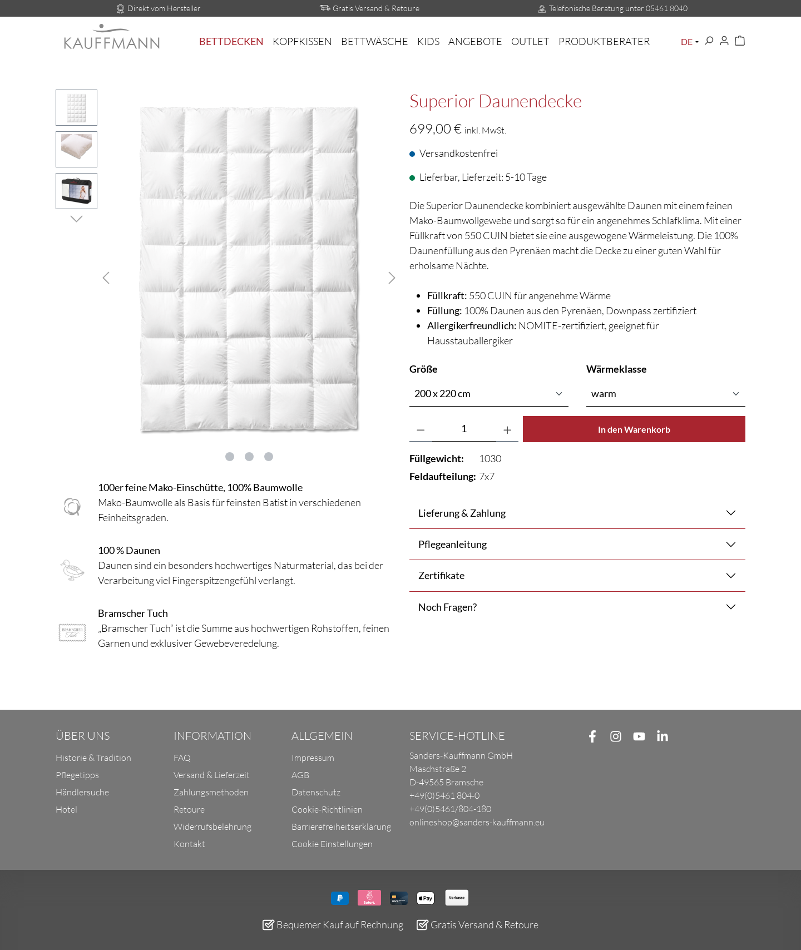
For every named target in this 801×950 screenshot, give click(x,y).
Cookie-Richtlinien (327, 809)
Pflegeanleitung (452, 544)
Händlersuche (82, 792)
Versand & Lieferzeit (212, 774)
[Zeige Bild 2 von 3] (249, 456)
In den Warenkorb (634, 429)
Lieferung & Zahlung (462, 513)
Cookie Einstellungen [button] (332, 843)
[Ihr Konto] (724, 41)
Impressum (312, 757)
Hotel (66, 809)
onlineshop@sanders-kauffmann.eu (477, 822)
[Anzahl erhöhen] (507, 429)
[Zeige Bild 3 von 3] (268, 456)
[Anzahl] (464, 429)
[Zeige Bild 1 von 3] (229, 456)
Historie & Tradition (93, 757)
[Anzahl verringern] (420, 429)
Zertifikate (441, 575)
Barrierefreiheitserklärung (341, 826)
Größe (423, 368)
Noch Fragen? (447, 607)
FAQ (182, 757)
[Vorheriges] (105, 276)
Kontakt (189, 843)
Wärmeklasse (616, 368)
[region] (223, 276)
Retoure (189, 809)
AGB (300, 774)
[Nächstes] (392, 276)
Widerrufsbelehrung (212, 826)
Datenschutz (315, 792)
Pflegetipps (77, 774)
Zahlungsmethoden (211, 792)
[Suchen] (708, 41)
